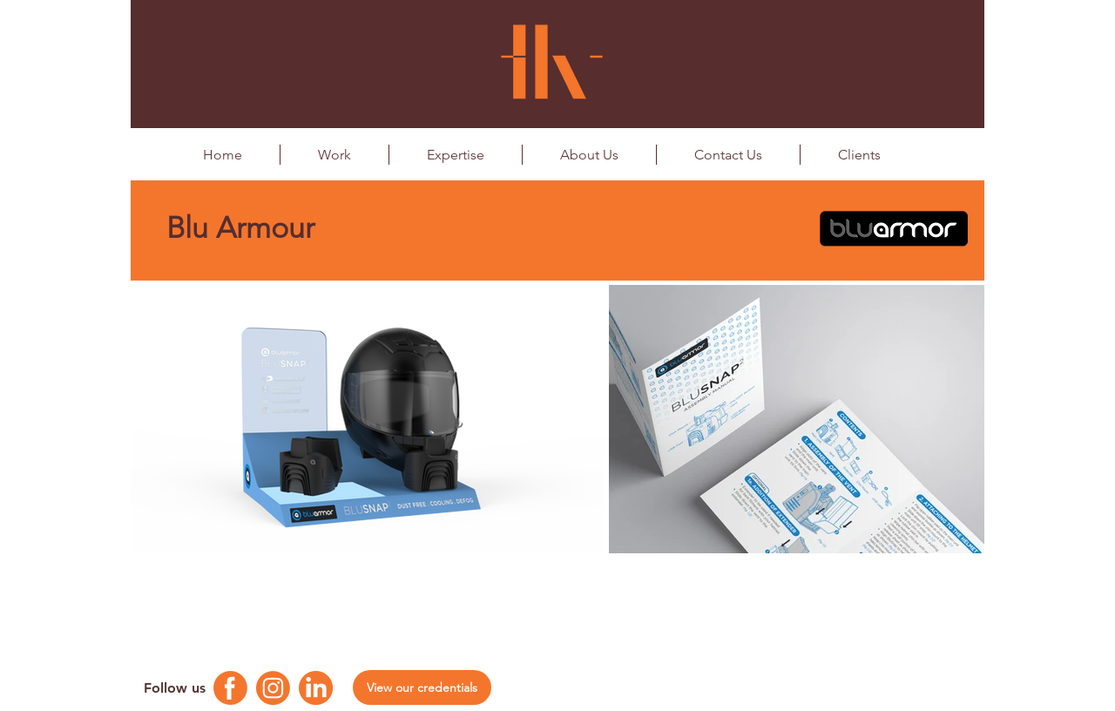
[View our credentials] (422, 687)
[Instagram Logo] (273, 688)
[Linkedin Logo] (316, 688)
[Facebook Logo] (230, 688)
